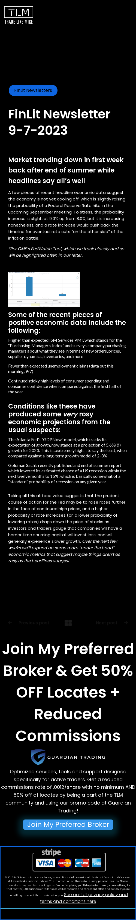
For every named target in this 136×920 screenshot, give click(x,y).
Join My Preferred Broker (68, 824)
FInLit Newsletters (33, 90)
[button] (109, 16)
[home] (18, 12)
